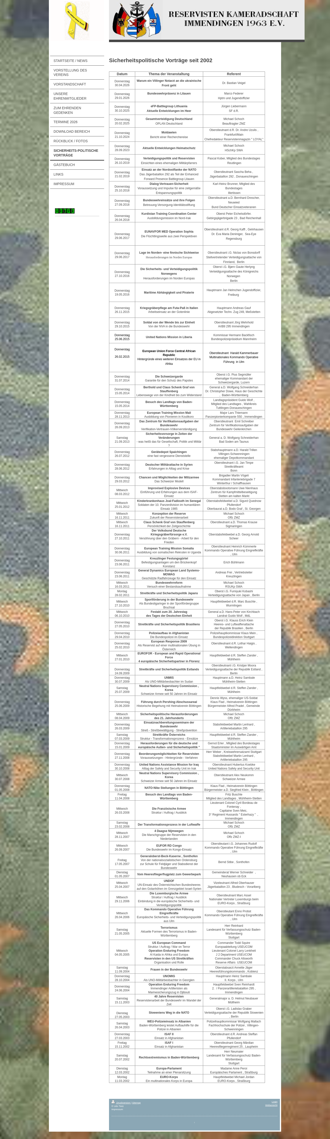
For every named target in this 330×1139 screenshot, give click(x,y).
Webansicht (271, 1105)
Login (274, 1101)
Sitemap (136, 1102)
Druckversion (121, 1102)
